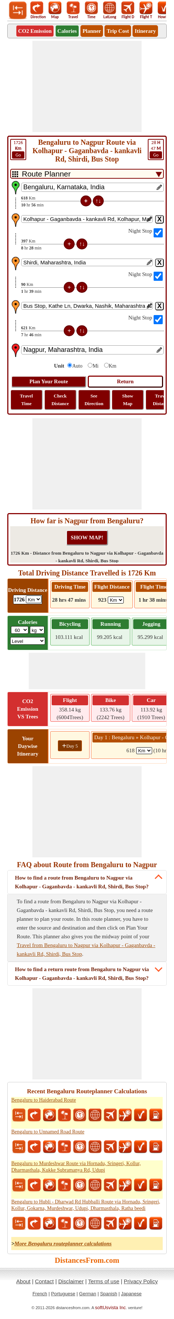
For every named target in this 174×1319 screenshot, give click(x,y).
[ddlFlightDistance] (116, 600)
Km (112, 366)
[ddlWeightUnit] (37, 630)
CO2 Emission (35, 31)
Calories (67, 31)
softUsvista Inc (110, 1307)
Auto (77, 366)
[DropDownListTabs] (87, 174)
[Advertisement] (87, 86)
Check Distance (60, 399)
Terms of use (103, 1281)
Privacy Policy (141, 1281)
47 (156, 149)
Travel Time (26, 399)
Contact (44, 1281)
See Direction (93, 399)
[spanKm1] (144, 750)
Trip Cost (118, 31)
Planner (92, 31)
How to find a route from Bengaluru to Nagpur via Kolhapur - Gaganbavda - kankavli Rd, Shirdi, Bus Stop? (82, 882)
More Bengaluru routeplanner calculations (63, 1243)
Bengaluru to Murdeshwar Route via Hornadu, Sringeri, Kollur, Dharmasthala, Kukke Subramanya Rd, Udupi (76, 1167)
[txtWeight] (19, 630)
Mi (95, 366)
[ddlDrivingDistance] (33, 599)
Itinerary (145, 31)
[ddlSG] (28, 641)
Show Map (127, 399)
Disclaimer (71, 1281)
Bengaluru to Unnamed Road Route (47, 1131)
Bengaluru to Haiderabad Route (43, 1100)
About (23, 1281)
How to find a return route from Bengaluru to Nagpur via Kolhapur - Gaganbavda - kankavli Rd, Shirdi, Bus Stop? (82, 973)
